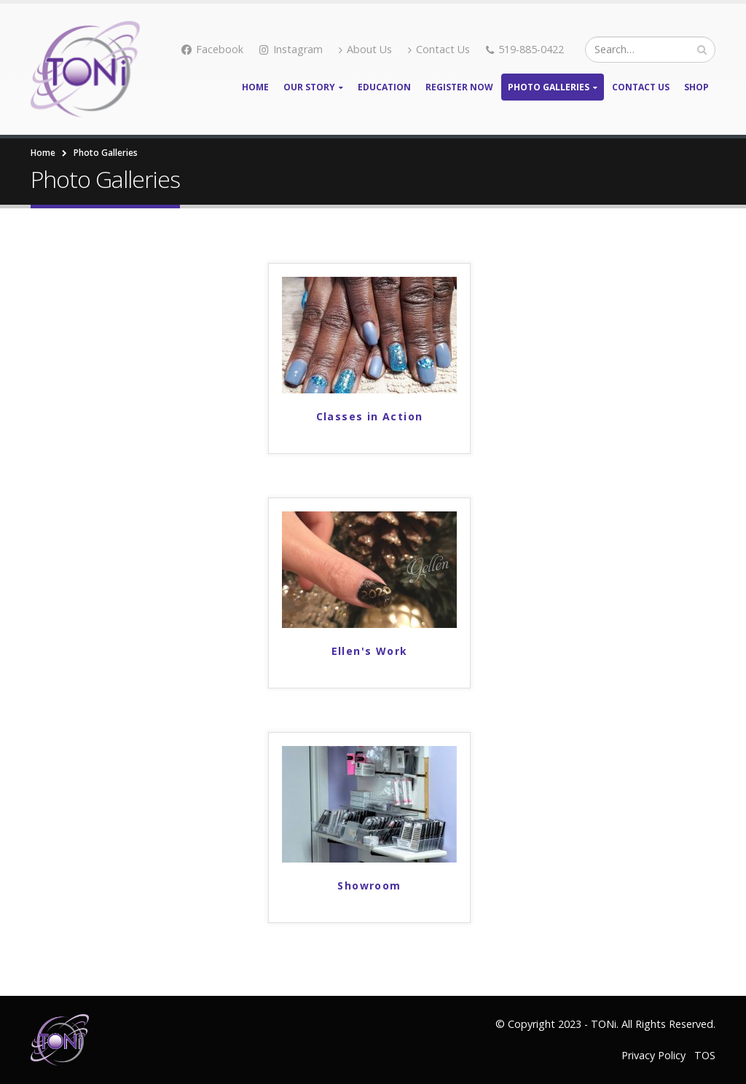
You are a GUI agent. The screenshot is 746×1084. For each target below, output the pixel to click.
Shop (696, 87)
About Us (365, 49)
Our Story (309, 87)
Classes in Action (369, 416)
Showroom (369, 885)
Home (255, 87)
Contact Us (439, 49)
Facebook (212, 49)
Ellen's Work (369, 651)
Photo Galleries (548, 87)
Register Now (459, 87)
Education (384, 87)
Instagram (291, 49)
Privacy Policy (653, 1055)
